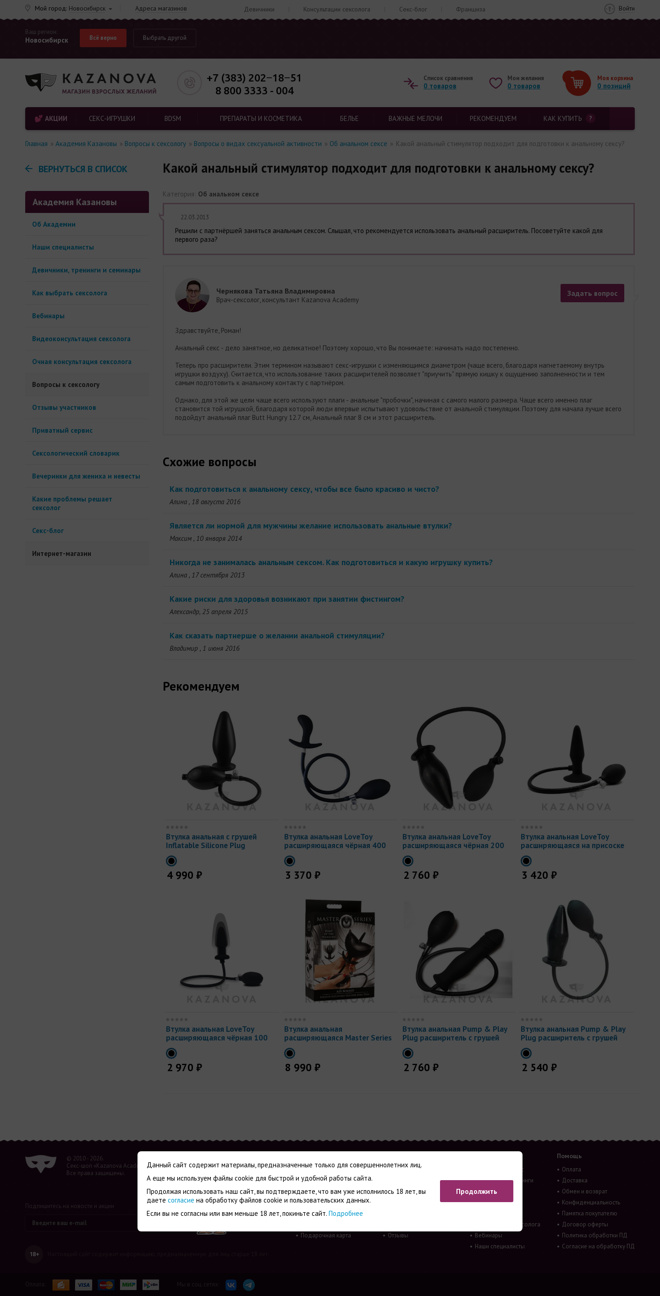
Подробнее (346, 1213)
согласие (181, 1200)
